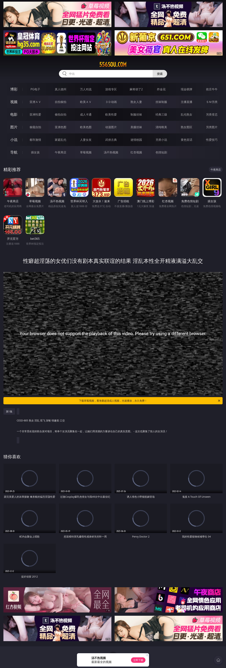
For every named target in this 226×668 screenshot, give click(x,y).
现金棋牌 (186, 89)
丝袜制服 (161, 102)
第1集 (9, 411)
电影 (13, 114)
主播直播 (186, 102)
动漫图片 (111, 127)
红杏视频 (136, 152)
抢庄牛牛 (212, 89)
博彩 (13, 89)
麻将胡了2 (136, 89)
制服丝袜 (136, 114)
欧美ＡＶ (86, 102)
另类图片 (212, 127)
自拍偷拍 (60, 102)
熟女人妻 (136, 102)
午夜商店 (60, 152)
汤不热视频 (111, 152)
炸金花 (161, 89)
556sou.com (113, 64)
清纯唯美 (161, 127)
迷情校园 (136, 140)
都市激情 (35, 140)
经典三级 (161, 114)
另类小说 (161, 140)
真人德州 (60, 89)
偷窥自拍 (35, 127)
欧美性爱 (111, 114)
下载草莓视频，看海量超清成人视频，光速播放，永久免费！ (150, 401)
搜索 (160, 74)
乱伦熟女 (186, 114)
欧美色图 (86, 127)
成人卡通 (86, 114)
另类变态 (212, 114)
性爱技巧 (212, 140)
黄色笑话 (186, 140)
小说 (13, 139)
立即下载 (138, 660)
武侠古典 (111, 140)
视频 (13, 101)
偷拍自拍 (60, 114)
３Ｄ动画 (111, 102)
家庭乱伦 (60, 140)
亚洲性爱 (35, 114)
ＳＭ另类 (212, 102)
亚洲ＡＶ (35, 102)
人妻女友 (86, 140)
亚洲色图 (60, 127)
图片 (13, 127)
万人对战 (86, 89)
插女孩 (35, 152)
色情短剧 (161, 152)
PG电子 (35, 89)
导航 (13, 152)
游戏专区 (111, 89)
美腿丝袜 (136, 127)
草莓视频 (86, 152)
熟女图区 (186, 127)
